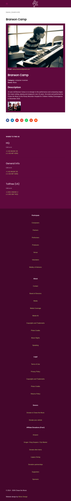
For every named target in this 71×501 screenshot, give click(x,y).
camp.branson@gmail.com (21, 69)
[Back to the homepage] (35, 3)
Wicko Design (22, 496)
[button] (7, 3)
